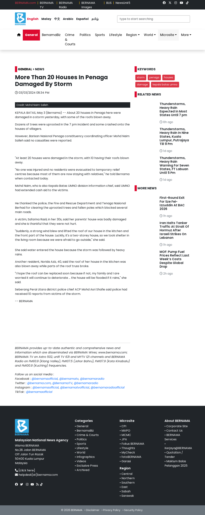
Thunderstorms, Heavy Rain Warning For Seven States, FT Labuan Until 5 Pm (174, 165)
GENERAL (25, 69)
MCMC (126, 435)
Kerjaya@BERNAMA (178, 448)
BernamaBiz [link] (51, 35)
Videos (81, 461)
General (82, 426)
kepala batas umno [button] (165, 84)
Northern (128, 478)
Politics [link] (85, 35)
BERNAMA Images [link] (88, 5)
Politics (82, 439)
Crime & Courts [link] (70, 39)
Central (126, 474)
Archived (83, 470)
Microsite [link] (167, 35)
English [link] (32, 19)
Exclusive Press (87, 466)
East (124, 487)
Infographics (86, 457)
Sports (81, 444)
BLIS (109, 3)
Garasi (126, 461)
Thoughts (128, 448)
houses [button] (168, 77)
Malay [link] (46, 19)
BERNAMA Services (172, 437)
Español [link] (82, 19)
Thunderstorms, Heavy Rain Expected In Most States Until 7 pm (173, 109)
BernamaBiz (85, 430)
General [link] (31, 35)
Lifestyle (82, 448)
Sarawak (127, 496)
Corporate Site (177, 426)
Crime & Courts (88, 435)
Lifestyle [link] (115, 35)
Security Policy (133, 510)
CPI (123, 426)
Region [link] (131, 35)
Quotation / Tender (174, 454)
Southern (128, 482)
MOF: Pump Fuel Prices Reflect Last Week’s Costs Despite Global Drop (174, 259)
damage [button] (142, 84)
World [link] (148, 35)
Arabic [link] (68, 19)
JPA (124, 439)
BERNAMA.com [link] (25, 3)
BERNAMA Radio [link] (66, 5)
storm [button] (141, 77)
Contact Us (174, 430)
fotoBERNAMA (131, 457)
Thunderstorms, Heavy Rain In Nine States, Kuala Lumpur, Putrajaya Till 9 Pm (174, 136)
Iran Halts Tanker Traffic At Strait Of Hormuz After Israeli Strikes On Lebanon (174, 230)
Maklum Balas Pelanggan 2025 (176, 463)
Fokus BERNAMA (132, 444)
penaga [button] (154, 77)
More (185, 35)
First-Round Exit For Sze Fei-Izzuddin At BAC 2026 (172, 203)
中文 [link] (57, 19)
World (81, 452)
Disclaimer (92, 510)
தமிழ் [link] (95, 19)
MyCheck (128, 452)
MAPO (125, 430)
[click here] (27, 470)
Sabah (126, 491)
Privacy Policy (111, 510)
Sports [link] (100, 35)
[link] (164, 3)
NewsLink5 (122, 3)
